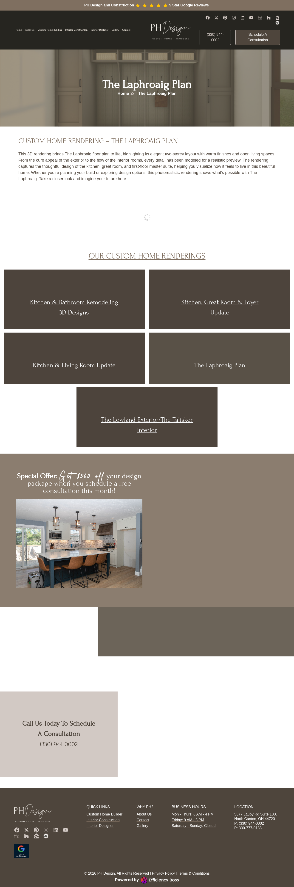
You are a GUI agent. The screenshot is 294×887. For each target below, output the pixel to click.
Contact (126, 29)
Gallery (115, 29)
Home (19, 29)
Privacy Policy (163, 873)
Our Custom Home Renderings (147, 256)
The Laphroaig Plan (220, 365)
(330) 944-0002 (59, 744)
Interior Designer (99, 29)
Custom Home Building (50, 29)
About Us (29, 29)
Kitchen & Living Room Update (74, 365)
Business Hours (188, 795)
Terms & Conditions (194, 873)
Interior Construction (76, 29)
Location (243, 795)
